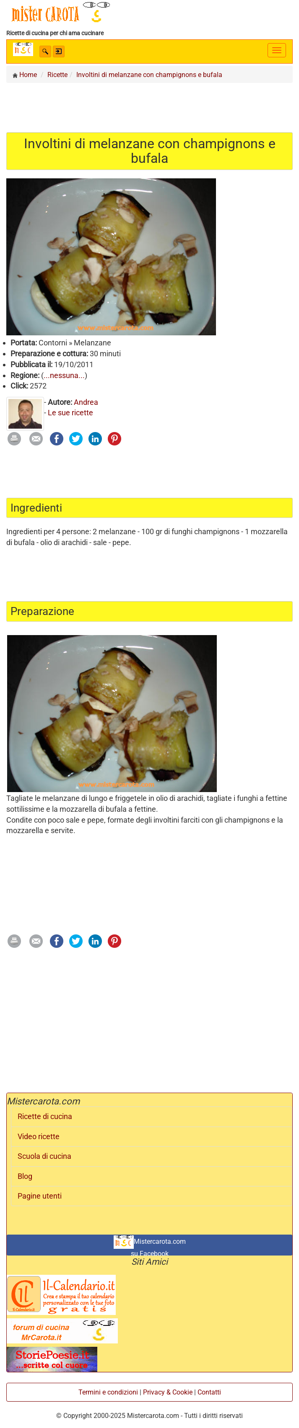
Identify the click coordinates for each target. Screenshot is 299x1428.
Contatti (209, 1392)
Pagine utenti (40, 1196)
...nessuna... (64, 375)
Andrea (86, 402)
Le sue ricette (70, 412)
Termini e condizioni (108, 1392)
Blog (25, 1176)
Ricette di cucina (45, 1116)
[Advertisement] (150, 107)
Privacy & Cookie (167, 1392)
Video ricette (39, 1136)
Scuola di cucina (44, 1156)
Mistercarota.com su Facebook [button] (150, 1245)
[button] (45, 51)
